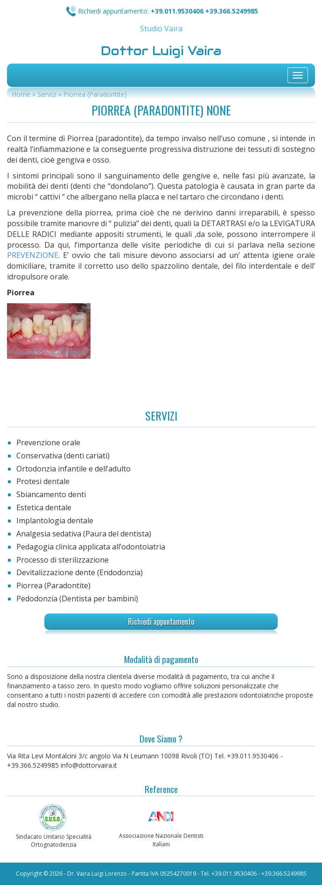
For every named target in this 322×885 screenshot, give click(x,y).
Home (21, 94)
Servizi (46, 94)
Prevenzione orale (48, 442)
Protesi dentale (43, 481)
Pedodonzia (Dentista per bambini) (77, 598)
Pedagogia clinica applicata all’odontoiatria (90, 547)
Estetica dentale (43, 507)
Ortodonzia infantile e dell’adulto (73, 469)
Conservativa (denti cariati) (63, 455)
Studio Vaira (161, 28)
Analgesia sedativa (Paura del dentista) (83, 533)
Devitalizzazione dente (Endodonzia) (79, 572)
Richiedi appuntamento (161, 621)
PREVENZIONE (32, 255)
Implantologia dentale (54, 520)
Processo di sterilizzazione (62, 560)
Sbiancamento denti (51, 494)
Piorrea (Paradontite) (53, 585)
